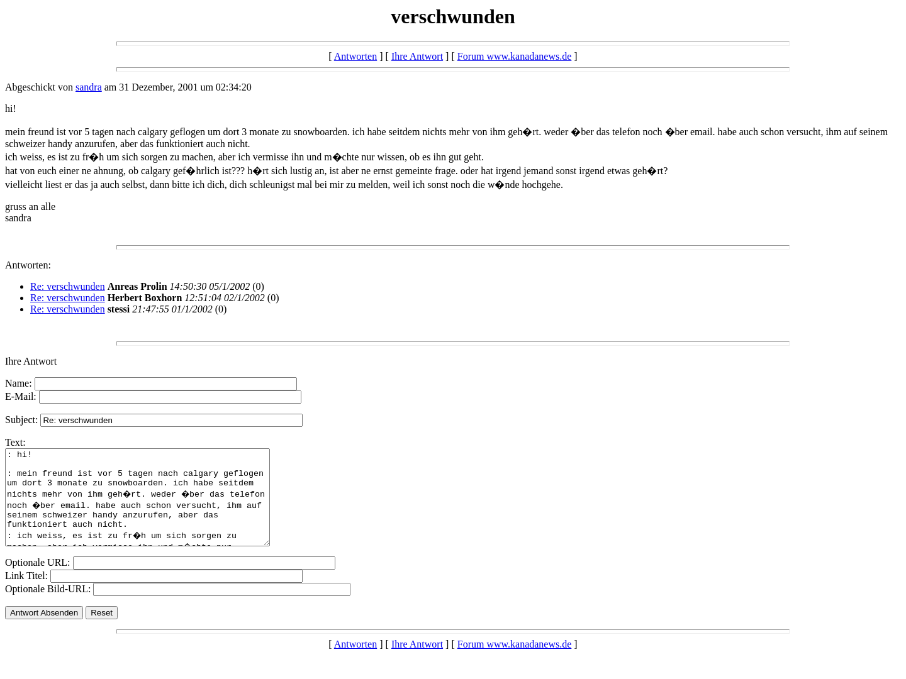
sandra (89, 87)
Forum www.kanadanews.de (514, 56)
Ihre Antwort (417, 56)
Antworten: (28, 265)
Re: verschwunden (67, 286)
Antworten (355, 56)
